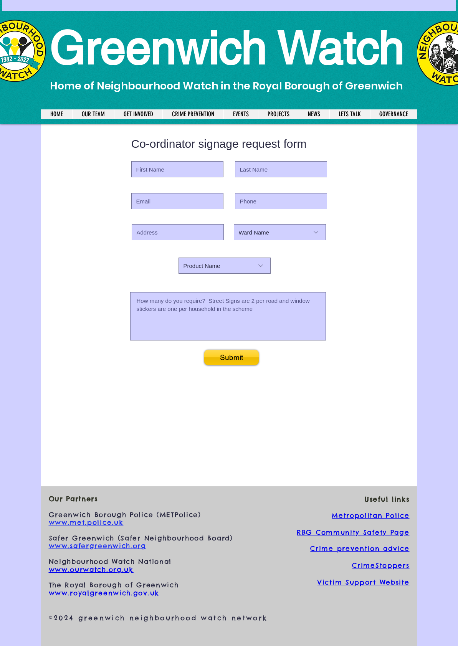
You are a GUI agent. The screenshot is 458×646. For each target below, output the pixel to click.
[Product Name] (225, 266)
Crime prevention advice (359, 548)
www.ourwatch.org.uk (91, 569)
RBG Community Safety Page (353, 532)
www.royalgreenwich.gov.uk (104, 593)
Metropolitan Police (370, 515)
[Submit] (231, 357)
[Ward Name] (280, 232)
